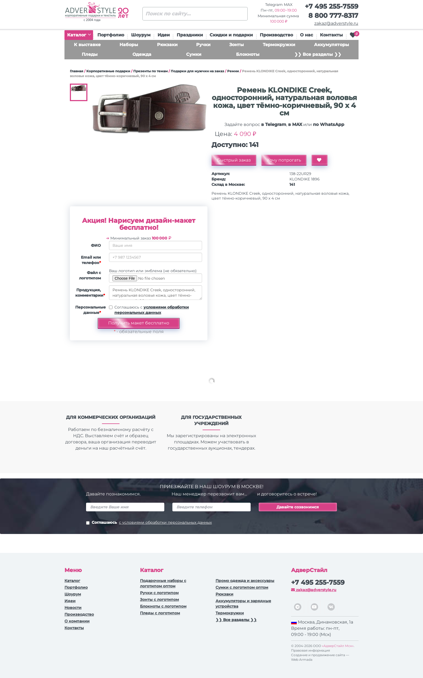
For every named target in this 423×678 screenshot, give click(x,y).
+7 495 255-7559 (331, 6)
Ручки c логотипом (159, 592)
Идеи (164, 34)
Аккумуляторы (331, 44)
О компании (77, 621)
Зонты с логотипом (159, 599)
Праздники (190, 34)
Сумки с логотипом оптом (242, 587)
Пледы (90, 54)
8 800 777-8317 (333, 15)
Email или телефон (91, 260)
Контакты (331, 34)
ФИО (96, 245)
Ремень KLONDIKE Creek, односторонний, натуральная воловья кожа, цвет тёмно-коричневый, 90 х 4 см (155, 292)
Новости (72, 607)
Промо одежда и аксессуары (245, 580)
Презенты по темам (150, 71)
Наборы (129, 44)
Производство (276, 34)
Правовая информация (310, 650)
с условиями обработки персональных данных (165, 522)
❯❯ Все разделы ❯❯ (317, 54)
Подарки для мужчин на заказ (197, 71)
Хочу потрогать (284, 160)
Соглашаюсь (149, 523)
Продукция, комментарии (90, 292)
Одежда (141, 54)
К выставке (87, 44)
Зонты (236, 44)
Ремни (233, 71)
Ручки (203, 44)
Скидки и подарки (231, 34)
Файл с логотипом (90, 275)
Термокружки (279, 44)
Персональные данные (90, 310)
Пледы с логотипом (160, 613)
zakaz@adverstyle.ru (336, 23)
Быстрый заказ (234, 160)
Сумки (193, 54)
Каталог (79, 34)
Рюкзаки (167, 44)
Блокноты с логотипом (163, 606)
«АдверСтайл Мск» (338, 646)
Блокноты (248, 54)
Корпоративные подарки (108, 71)
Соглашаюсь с (151, 310)
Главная (76, 71)
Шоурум (141, 34)
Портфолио (110, 34)
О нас (306, 34)
